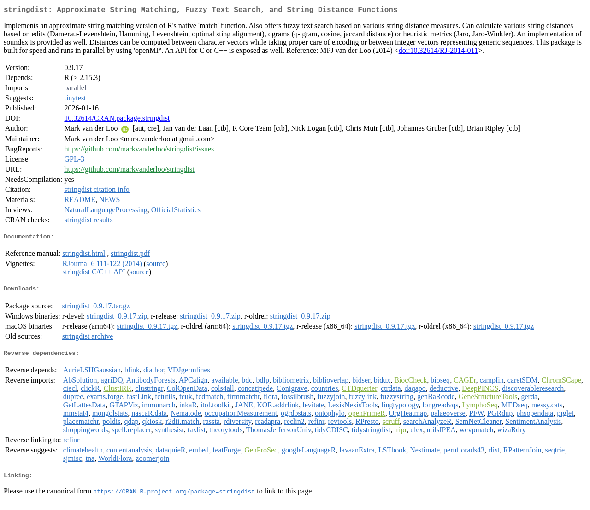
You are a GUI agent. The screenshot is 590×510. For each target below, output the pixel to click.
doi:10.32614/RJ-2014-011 (438, 52)
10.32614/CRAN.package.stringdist (117, 120)
